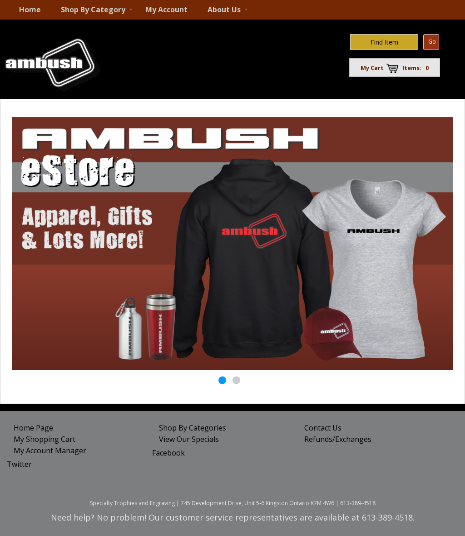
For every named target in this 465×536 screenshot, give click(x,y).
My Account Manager (50, 451)
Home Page (33, 428)
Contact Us (322, 428)
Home (30, 10)
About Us (224, 10)
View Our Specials (189, 439)
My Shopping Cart (44, 439)
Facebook (168, 453)
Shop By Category (93, 10)
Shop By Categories (192, 428)
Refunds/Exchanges (337, 439)
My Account (166, 10)
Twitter (19, 464)
